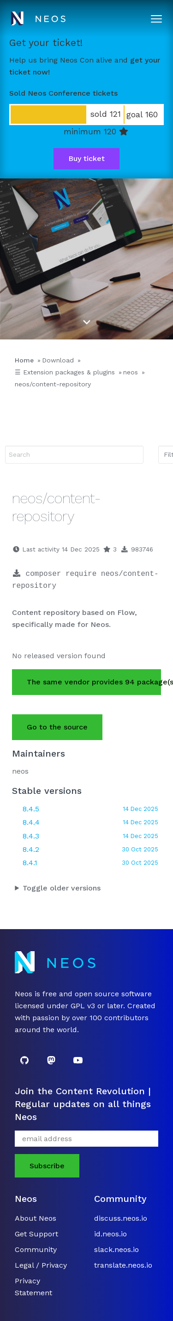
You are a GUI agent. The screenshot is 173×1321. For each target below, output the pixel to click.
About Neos (35, 1218)
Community (36, 1249)
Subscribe (47, 1165)
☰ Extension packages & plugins (65, 372)
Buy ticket (86, 158)
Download (58, 360)
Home (24, 360)
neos (130, 372)
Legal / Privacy (41, 1265)
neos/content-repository (53, 384)
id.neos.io (110, 1233)
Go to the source (57, 727)
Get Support (36, 1233)
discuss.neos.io (120, 1218)
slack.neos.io (116, 1249)
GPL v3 (83, 1005)
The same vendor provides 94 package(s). (94, 682)
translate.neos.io (123, 1265)
